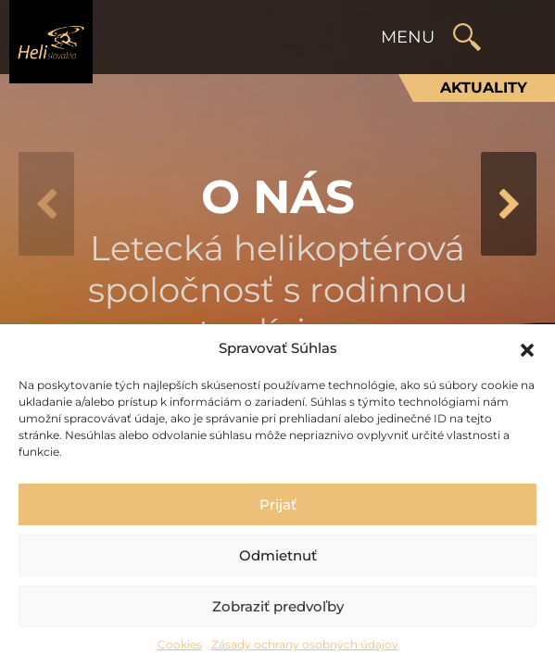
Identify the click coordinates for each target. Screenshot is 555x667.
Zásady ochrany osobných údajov (304, 644)
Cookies (180, 644)
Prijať (277, 504)
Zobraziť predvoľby (278, 606)
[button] (527, 348)
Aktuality (483, 87)
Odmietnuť (278, 555)
